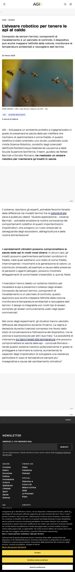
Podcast (26, 473)
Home (4, 20)
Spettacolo (8, 485)
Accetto (37, 552)
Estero (6, 470)
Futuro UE (27, 484)
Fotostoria (27, 470)
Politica (6, 476)
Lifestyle (6, 488)
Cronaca (7, 467)
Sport (5, 491)
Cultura (6, 482)
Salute (5, 494)
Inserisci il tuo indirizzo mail (17, 441)
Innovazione (8, 479)
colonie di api (59, 213)
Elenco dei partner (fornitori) (14, 546)
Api (4, 115)
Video (24, 467)
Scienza (11, 20)
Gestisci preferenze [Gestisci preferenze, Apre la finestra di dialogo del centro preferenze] (37, 567)
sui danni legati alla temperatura (35, 339)
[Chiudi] (71, 512)
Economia (7, 473)
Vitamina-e (27, 481)
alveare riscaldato (17, 115)
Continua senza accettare (37, 560)
